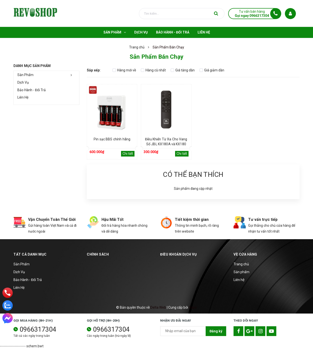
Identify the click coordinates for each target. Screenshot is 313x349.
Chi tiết (128, 154)
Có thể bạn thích (193, 174)
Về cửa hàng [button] (245, 254)
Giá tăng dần (183, 70)
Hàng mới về (124, 70)
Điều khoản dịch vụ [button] (178, 254)
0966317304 (38, 329)
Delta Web (158, 307)
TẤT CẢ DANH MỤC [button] (30, 254)
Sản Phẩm (25, 75)
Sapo (193, 307)
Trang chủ (241, 264)
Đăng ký (216, 331)
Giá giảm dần (212, 70)
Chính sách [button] (98, 254)
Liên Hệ (22, 97)
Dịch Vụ (23, 82)
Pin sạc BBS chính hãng (112, 139)
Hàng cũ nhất (153, 70)
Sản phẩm (241, 272)
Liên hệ (239, 280)
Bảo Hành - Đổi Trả (31, 90)
